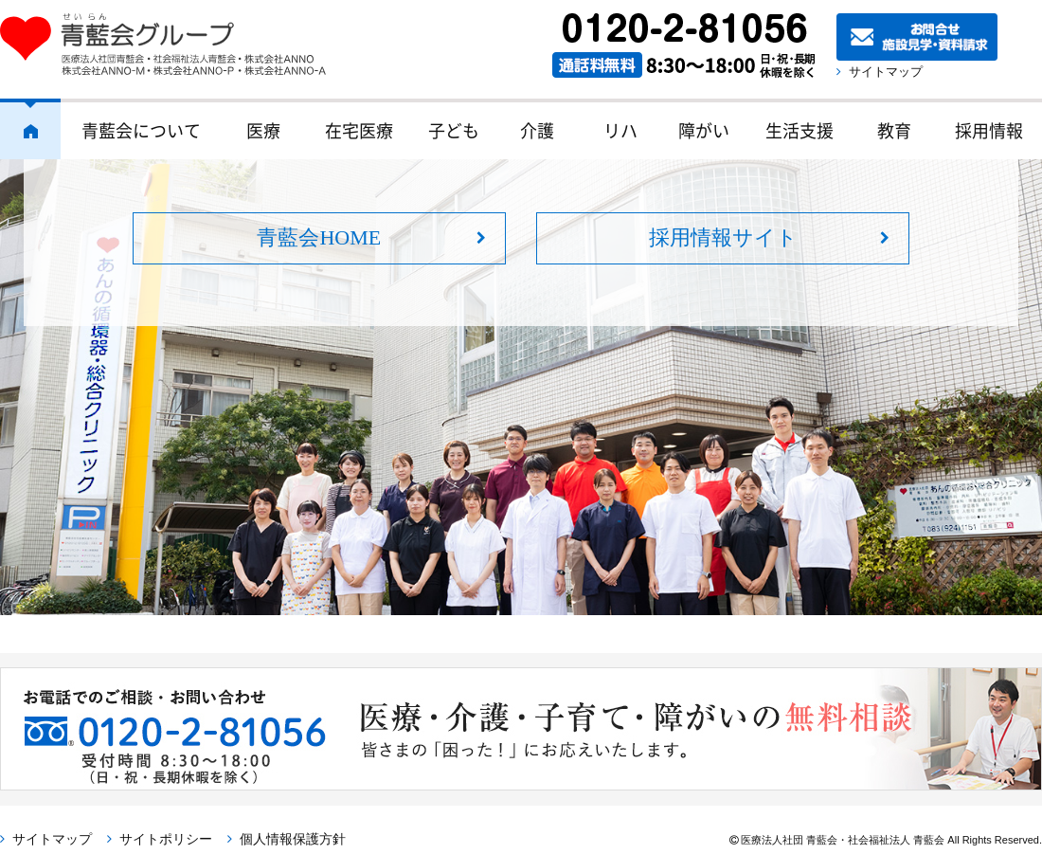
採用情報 (989, 130)
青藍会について (141, 130)
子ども (453, 130)
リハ (620, 130)
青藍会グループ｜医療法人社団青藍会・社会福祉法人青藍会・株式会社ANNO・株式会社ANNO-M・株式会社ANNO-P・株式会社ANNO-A (172, 44)
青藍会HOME (319, 237)
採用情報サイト (723, 237)
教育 (894, 130)
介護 (537, 130)
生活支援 (799, 130)
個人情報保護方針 (293, 838)
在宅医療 (359, 130)
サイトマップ (886, 71)
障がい (703, 130)
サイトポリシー (165, 838)
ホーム (30, 129)
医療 (263, 130)
